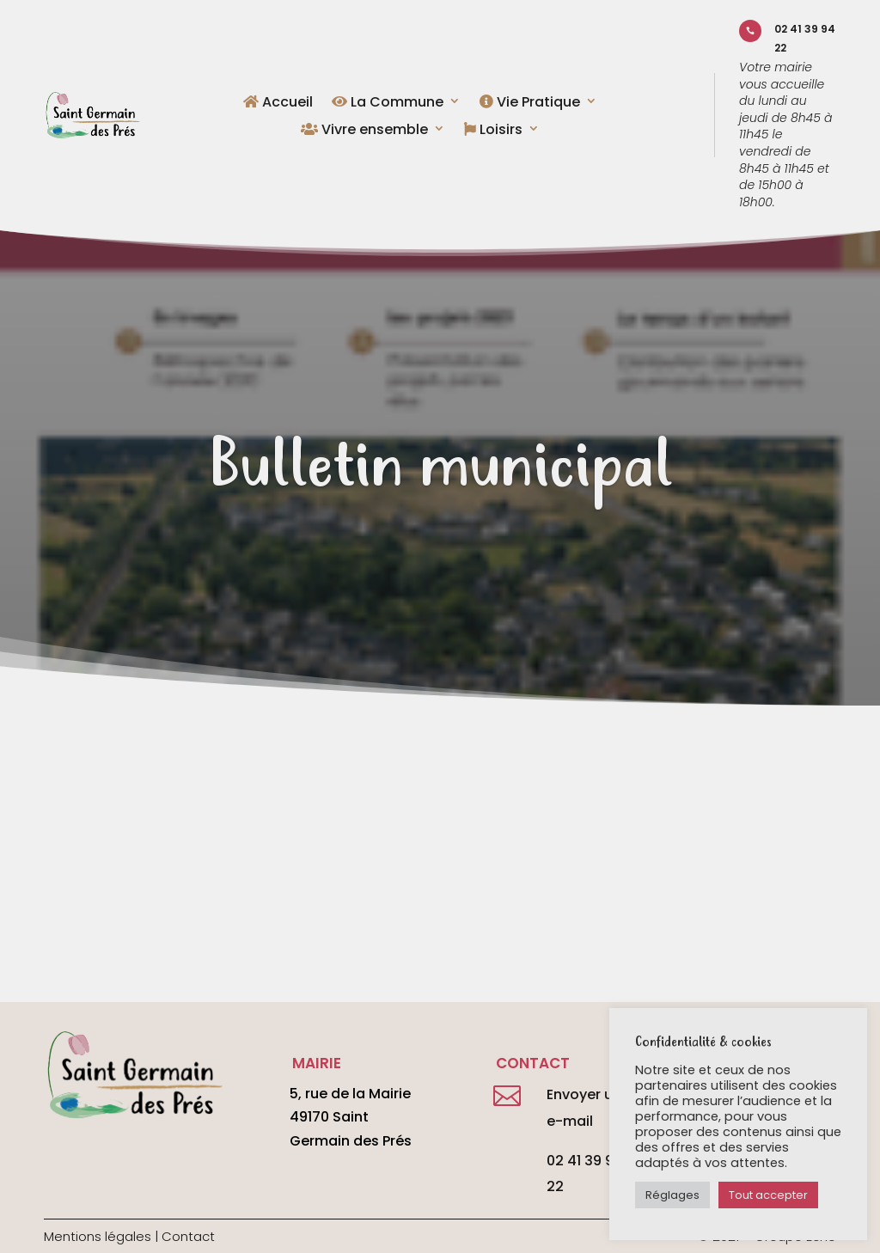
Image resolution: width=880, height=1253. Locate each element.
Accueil (278, 103)
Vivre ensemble (364, 130)
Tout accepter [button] (768, 1195)
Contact (188, 1236)
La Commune (387, 103)
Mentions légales (97, 1236)
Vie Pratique (530, 103)
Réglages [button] (672, 1195)
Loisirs (493, 130)
